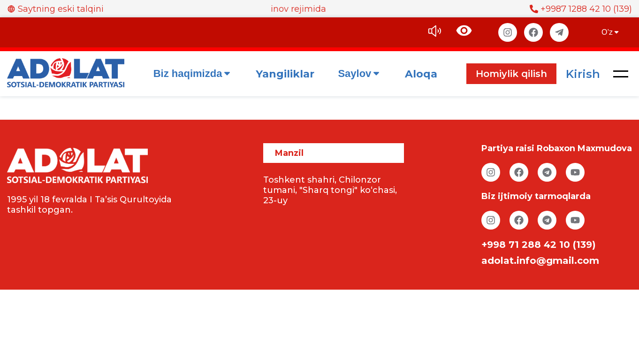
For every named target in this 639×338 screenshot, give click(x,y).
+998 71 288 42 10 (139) (538, 244)
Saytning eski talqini (55, 9)
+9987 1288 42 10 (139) (581, 9)
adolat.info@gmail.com (540, 260)
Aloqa (421, 74)
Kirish (583, 74)
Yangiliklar (285, 74)
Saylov (359, 73)
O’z (610, 32)
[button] (620, 73)
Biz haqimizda (193, 73)
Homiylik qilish (511, 73)
